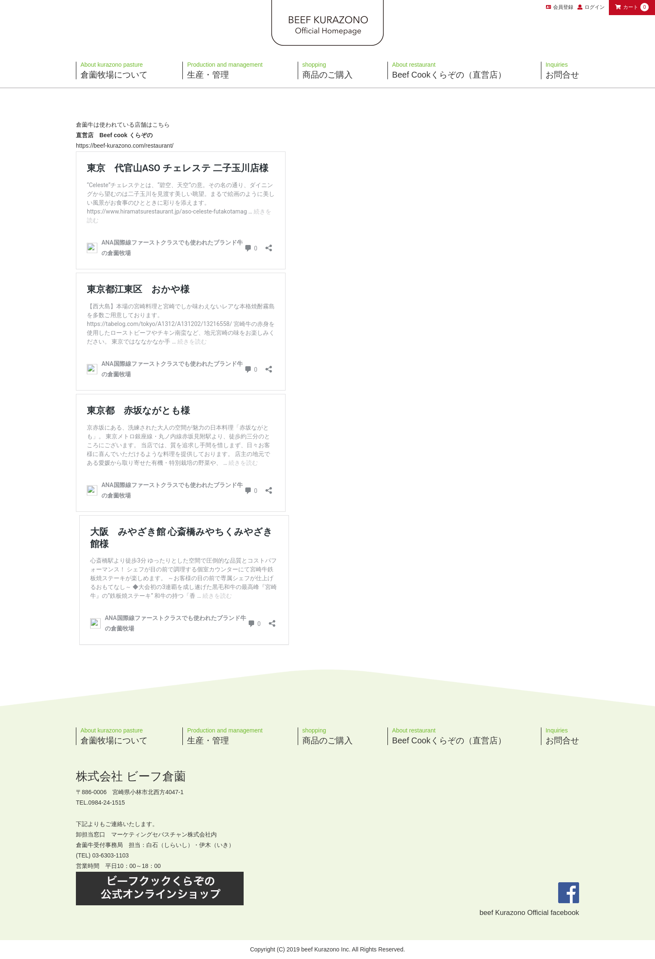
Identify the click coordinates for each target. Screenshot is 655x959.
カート (632, 7)
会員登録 (559, 7)
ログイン (595, 7)
